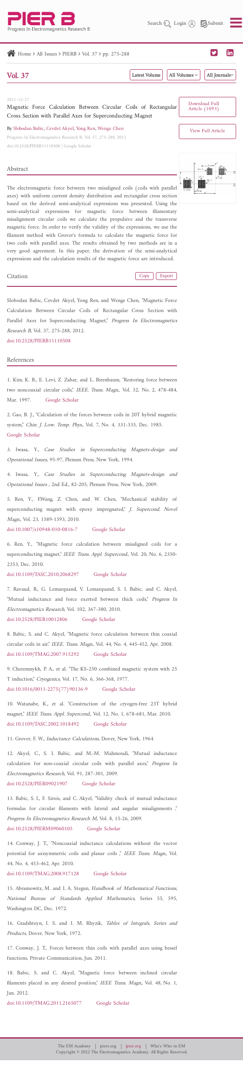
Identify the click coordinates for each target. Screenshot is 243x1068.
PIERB (69, 54)
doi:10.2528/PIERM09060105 (39, 829)
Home (24, 54)
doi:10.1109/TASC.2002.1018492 (43, 724)
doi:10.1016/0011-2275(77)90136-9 (47, 689)
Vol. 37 (89, 54)
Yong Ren (85, 128)
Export (166, 276)
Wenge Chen (111, 128)
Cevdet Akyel (60, 128)
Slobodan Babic (28, 128)
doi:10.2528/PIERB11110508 (33, 146)
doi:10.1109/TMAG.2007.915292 (43, 655)
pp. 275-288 (116, 54)
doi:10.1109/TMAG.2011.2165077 (44, 1003)
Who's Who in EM (167, 1046)
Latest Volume (146, 75)
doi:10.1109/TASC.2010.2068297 (43, 575)
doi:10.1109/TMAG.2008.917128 (43, 874)
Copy (144, 276)
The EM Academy (74, 1046)
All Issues (47, 54)
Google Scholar (77, 146)
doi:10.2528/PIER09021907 (37, 784)
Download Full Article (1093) (203, 106)
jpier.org (133, 1046)
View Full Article (207, 131)
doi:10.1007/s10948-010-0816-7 (42, 530)
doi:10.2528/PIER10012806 (37, 620)
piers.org (108, 1046)
